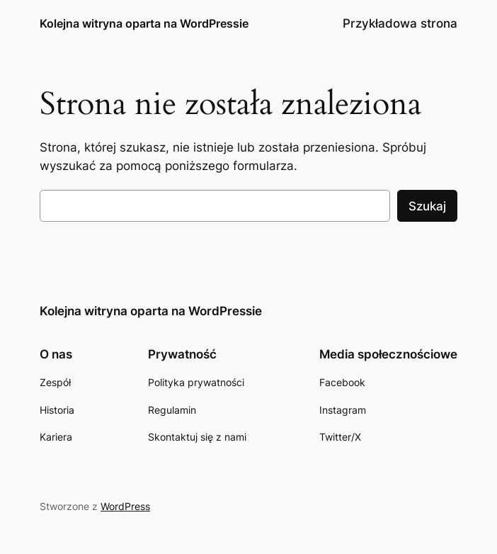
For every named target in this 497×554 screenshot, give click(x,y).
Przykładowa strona (400, 23)
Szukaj (427, 206)
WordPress (125, 506)
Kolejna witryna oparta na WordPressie (144, 23)
